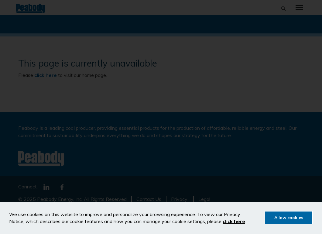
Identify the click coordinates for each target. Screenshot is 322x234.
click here (234, 221)
